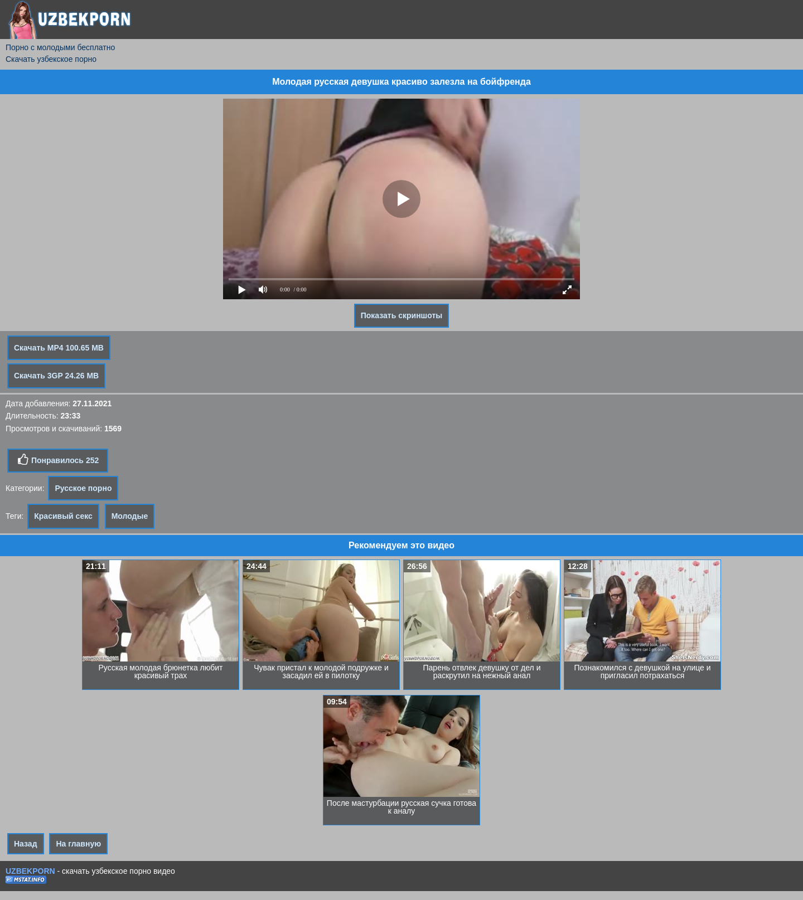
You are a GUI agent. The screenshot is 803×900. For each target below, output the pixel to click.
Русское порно (83, 488)
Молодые (130, 516)
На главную (78, 843)
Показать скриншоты (402, 315)
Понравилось (58, 460)
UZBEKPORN (30, 871)
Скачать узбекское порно (51, 59)
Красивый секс (63, 516)
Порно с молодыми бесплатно (60, 47)
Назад (25, 843)
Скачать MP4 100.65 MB (59, 347)
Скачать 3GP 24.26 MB (56, 375)
